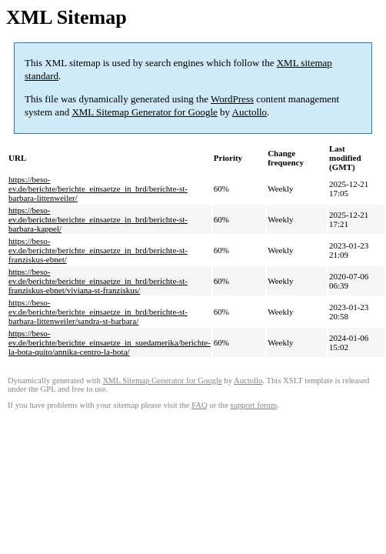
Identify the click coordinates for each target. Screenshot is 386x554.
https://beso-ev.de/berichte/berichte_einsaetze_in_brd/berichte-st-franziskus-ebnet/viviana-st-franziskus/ (98, 281)
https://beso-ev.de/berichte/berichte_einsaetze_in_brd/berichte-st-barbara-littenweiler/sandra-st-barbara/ (98, 311)
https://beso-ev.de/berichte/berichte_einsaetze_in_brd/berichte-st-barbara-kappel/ (98, 219)
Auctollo (250, 112)
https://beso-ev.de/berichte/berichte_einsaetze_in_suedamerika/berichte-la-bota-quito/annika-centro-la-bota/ (109, 342)
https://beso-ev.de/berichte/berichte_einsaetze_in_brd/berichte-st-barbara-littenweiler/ (98, 188)
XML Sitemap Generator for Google (144, 112)
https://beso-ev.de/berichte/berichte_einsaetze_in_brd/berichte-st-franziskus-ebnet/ (98, 250)
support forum (254, 405)
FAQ (199, 405)
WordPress (232, 99)
